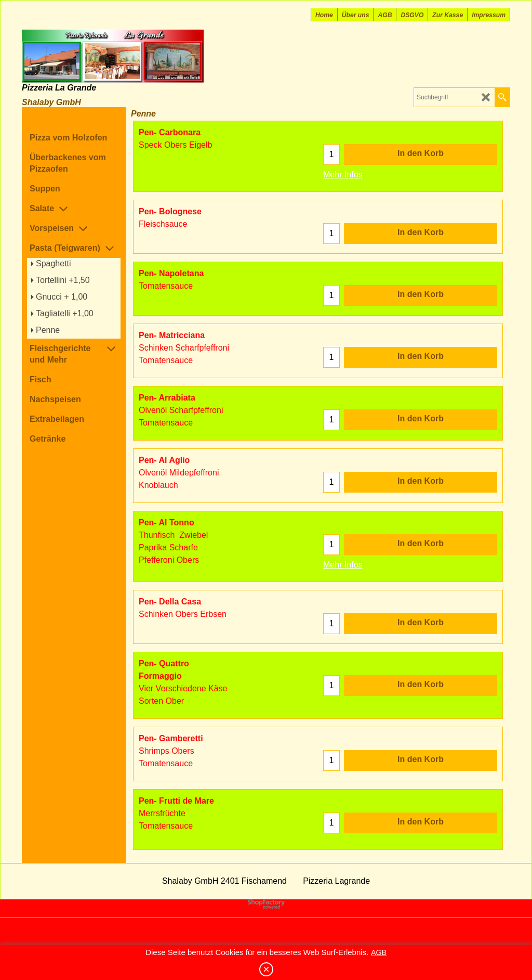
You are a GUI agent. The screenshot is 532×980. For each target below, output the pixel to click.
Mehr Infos (343, 174)
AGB (379, 952)
